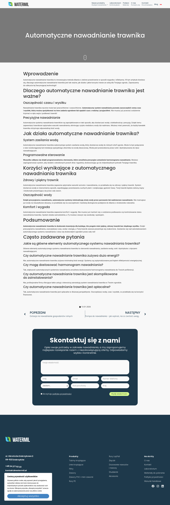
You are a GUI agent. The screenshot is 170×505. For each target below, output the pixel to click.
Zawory (72, 478)
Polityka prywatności (153, 482)
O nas (135, 4)
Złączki (112, 466)
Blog (156, 4)
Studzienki (113, 477)
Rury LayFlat (114, 462)
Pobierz (126, 4)
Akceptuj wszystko (28, 496)
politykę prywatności (61, 394)
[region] (28, 487)
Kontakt (147, 4)
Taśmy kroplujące (77, 466)
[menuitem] (161, 4)
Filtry (71, 474)
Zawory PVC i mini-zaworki (81, 482)
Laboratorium (115, 4)
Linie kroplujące (76, 470)
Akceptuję (57, 394)
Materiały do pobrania (154, 478)
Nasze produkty (99, 4)
